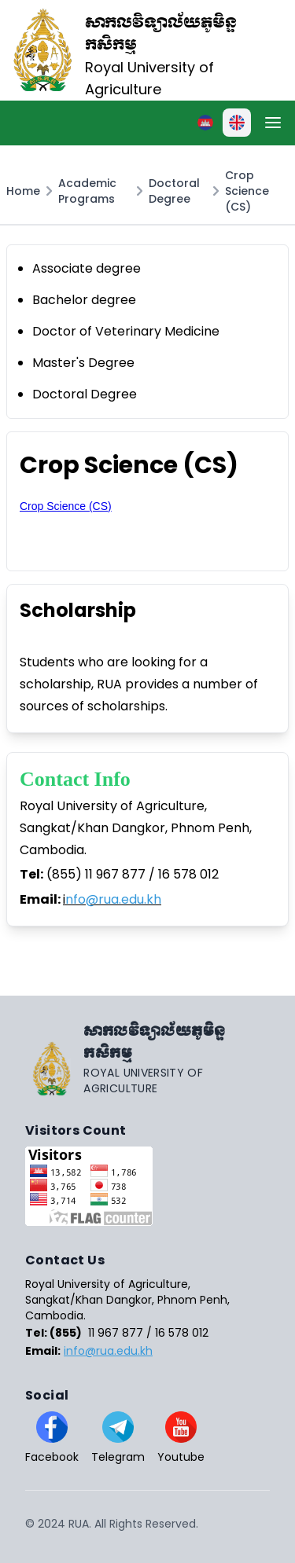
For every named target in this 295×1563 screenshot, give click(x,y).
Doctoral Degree (174, 191)
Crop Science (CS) (247, 191)
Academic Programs (87, 191)
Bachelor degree (84, 300)
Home (23, 191)
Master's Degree (83, 363)
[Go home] (147, 1058)
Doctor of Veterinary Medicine (125, 331)
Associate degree (86, 268)
